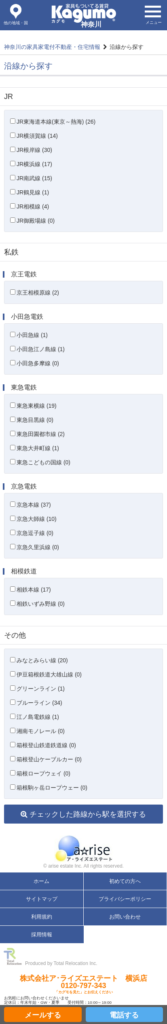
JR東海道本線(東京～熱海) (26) (56, 121)
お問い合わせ (125, 917)
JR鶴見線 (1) (33, 192)
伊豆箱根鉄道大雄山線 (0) (49, 674)
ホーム (41, 881)
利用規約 (41, 917)
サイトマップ (41, 899)
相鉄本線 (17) (34, 589)
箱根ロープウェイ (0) (43, 773)
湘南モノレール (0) (41, 731)
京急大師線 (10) (37, 519)
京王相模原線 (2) (38, 292)
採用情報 (41, 934)
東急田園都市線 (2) (41, 434)
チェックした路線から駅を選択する (83, 814)
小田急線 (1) (32, 335)
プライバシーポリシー (125, 899)
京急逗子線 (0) (35, 533)
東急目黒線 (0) (35, 420)
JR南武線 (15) (34, 178)
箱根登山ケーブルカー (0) (49, 759)
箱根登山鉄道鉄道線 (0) (46, 745)
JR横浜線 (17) (34, 164)
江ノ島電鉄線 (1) (38, 717)
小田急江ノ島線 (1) (41, 349)
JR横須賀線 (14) (37, 136)
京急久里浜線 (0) (38, 547)
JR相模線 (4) (33, 206)
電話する (124, 1015)
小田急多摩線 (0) (38, 363)
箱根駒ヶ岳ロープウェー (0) (52, 787)
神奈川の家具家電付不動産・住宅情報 (52, 47)
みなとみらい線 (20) (42, 660)
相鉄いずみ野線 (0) (41, 603)
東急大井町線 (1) (38, 448)
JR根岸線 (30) (34, 150)
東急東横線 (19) (37, 405)
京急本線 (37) (34, 504)
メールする (43, 1015)
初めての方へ (125, 881)
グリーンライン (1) (41, 688)
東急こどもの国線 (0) (43, 462)
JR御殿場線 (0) (36, 220)
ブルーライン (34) (39, 703)
